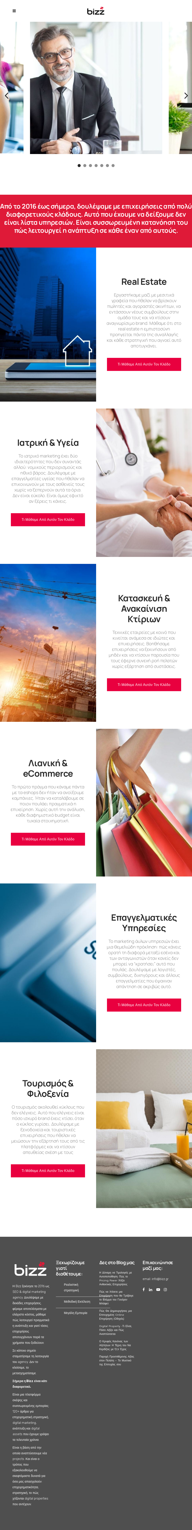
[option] (96, 89)
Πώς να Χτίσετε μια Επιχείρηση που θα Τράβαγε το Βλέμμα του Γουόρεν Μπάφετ (116, 1297)
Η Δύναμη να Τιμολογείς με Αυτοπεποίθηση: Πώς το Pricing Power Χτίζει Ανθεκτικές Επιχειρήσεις (115, 1278)
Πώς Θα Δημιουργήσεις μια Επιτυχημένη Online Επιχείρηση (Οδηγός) (115, 1315)
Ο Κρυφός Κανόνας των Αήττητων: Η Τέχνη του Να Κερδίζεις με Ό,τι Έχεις (115, 1345)
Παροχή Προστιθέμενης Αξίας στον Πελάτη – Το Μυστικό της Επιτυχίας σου (116, 1360)
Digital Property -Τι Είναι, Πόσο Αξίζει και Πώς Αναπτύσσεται (115, 1330)
